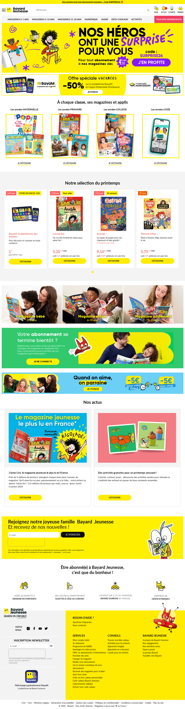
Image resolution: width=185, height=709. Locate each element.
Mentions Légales (41, 703)
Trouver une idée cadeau (118, 640)
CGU (30, 703)
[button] (171, 9)
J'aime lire (58, 233)
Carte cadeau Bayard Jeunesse (86, 680)
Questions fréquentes (82, 622)
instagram (28, 628)
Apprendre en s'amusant (118, 649)
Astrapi (101, 233)
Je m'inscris (72, 534)
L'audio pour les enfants (118, 652)
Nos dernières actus (151, 646)
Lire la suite (66, 552)
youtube (40, 628)
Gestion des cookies (84, 703)
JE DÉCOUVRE (24, 163)
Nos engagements (150, 643)
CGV (24, 703)
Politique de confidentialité (107, 703)
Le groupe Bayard (150, 652)
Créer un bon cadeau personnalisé (87, 677)
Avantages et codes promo (84, 649)
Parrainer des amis (81, 655)
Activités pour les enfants (119, 643)
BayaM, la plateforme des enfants (23, 235)
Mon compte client (81, 640)
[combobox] (92, 10)
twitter (46, 628)
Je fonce (92, 91)
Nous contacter (79, 625)
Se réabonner (78, 643)
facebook (34, 628)
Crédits (148, 703)
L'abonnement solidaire (83, 684)
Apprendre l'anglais (116, 646)
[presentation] (26, 542)
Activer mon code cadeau (84, 687)
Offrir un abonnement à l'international (89, 652)
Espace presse (149, 649)
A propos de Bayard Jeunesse (155, 640)
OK (51, 646)
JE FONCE (93, 389)
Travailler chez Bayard (152, 655)
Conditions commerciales (132, 703)
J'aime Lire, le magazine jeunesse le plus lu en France (38, 472)
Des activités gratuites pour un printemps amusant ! (127, 472)
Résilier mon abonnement (84, 662)
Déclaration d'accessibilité (62, 703)
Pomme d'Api (148, 233)
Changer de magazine (82, 659)
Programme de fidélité (82, 646)
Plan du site (158, 703)
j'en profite (151, 61)
